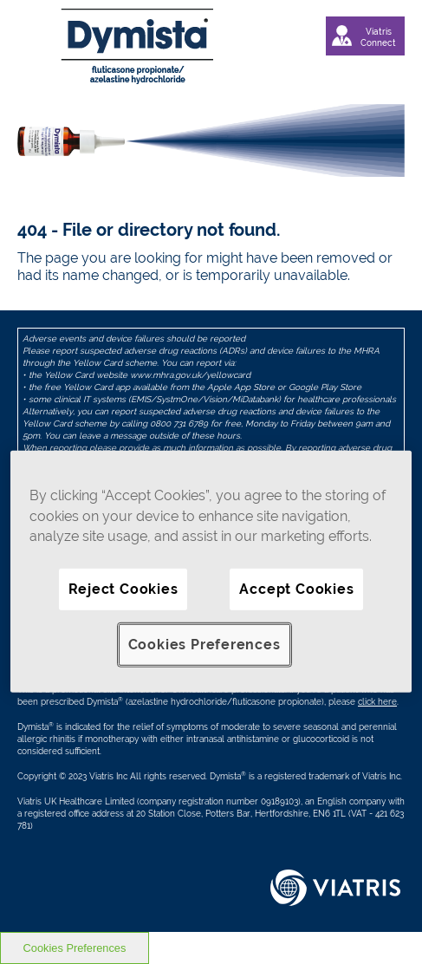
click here (377, 702)
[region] (211, 572)
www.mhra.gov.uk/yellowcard (190, 375)
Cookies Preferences (204, 643)
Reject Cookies (123, 588)
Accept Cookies (296, 588)
